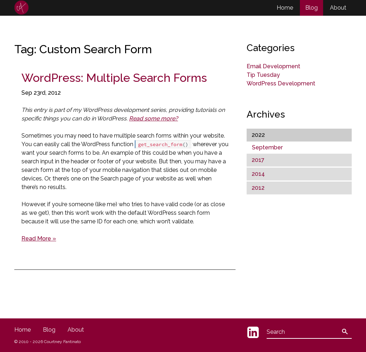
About (338, 7)
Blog (311, 7)
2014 (258, 173)
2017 (258, 160)
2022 (258, 135)
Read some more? (153, 118)
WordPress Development (281, 83)
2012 (258, 187)
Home (285, 7)
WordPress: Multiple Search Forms (114, 77)
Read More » (38, 238)
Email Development (273, 66)
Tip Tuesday (263, 74)
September (267, 147)
